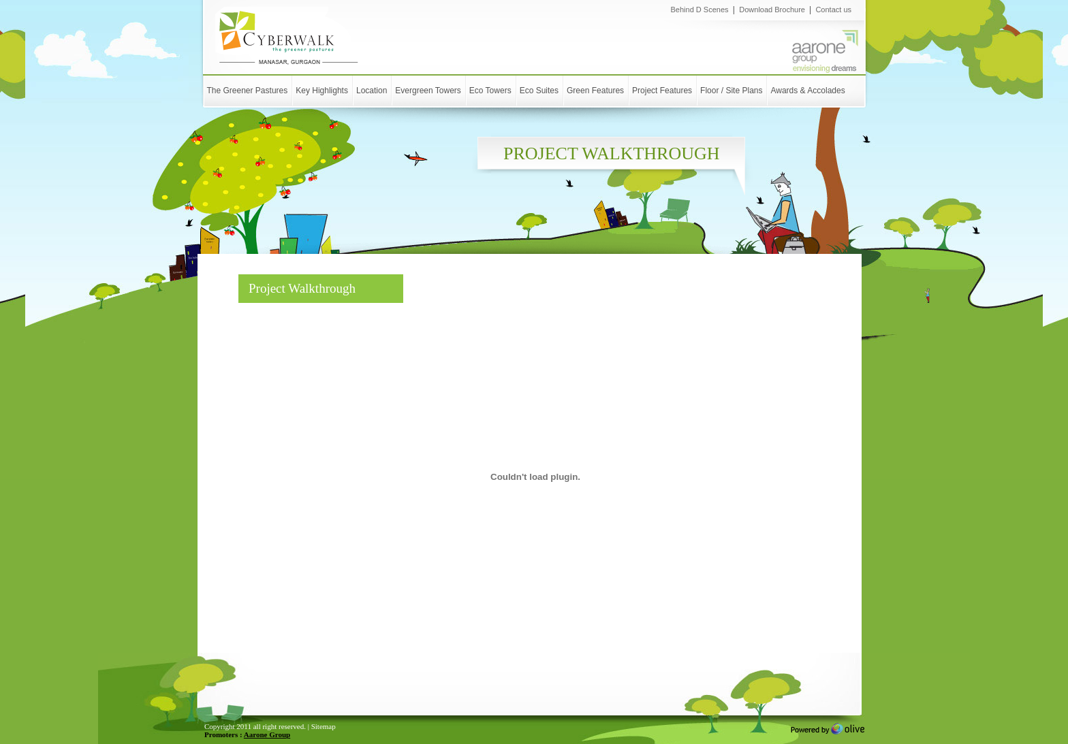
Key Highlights (322, 90)
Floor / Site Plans (731, 90)
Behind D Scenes (700, 9)
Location (371, 90)
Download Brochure (773, 9)
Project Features (662, 90)
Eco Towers (490, 90)
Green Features (595, 90)
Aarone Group (267, 734)
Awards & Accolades (807, 90)
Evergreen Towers (428, 90)
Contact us (833, 9)
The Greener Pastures (247, 90)
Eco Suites (539, 90)
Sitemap (323, 726)
